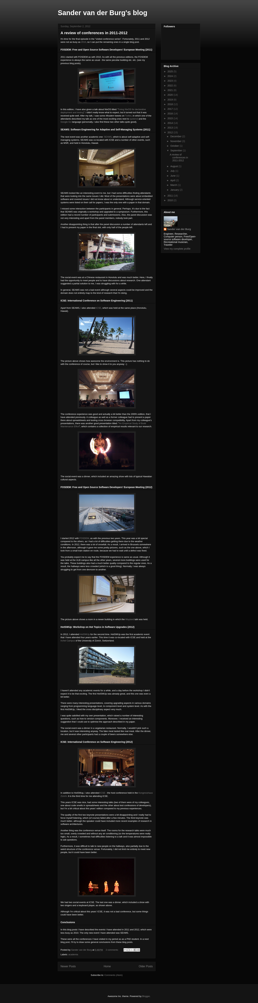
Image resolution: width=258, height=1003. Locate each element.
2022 (171, 85)
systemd (134, 118)
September (176, 150)
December (176, 136)
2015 (171, 118)
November (176, 141)
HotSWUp (85, 634)
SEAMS (108, 137)
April (173, 180)
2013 (171, 127)
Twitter (128, 115)
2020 (171, 94)
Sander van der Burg (179, 229)
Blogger (146, 996)
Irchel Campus (68, 640)
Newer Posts (68, 966)
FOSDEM (84, 538)
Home (107, 966)
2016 (171, 113)
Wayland (129, 619)
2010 (83, 42)
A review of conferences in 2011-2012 (94, 33)
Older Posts (146, 966)
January (175, 189)
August (174, 166)
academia (73, 954)
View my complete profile (177, 248)
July (172, 171)
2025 (171, 71)
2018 (171, 104)
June (173, 175)
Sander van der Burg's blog (102, 12)
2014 (171, 123)
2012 (171, 132)
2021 (171, 90)
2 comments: (112, 950)
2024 (171, 76)
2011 (171, 195)
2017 (171, 109)
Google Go (66, 122)
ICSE (98, 308)
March (174, 185)
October (175, 145)
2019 (171, 99)
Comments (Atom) (113, 975)
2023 (171, 80)
